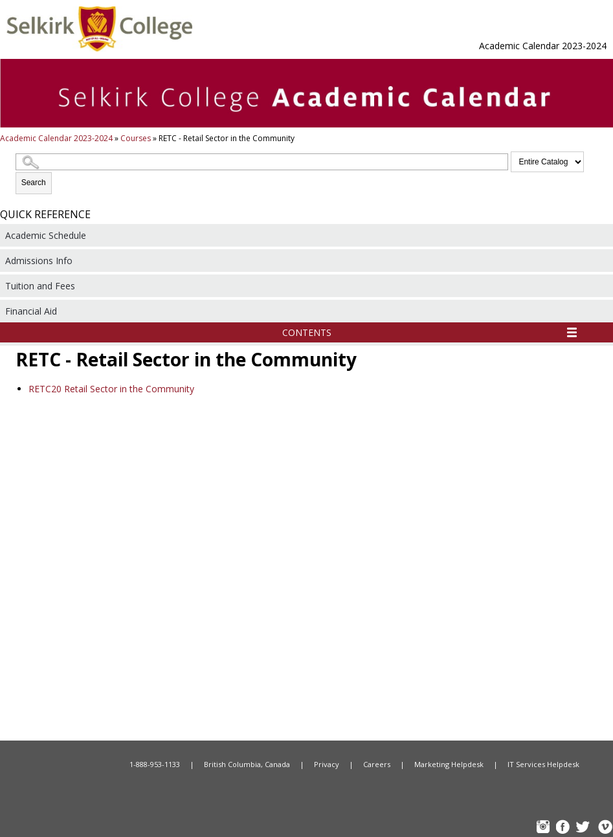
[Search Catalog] (262, 161)
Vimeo (604, 828)
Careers (376, 764)
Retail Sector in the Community (111, 389)
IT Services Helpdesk (543, 764)
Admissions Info (38, 260)
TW (584, 828)
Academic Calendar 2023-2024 (56, 138)
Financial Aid (31, 311)
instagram (544, 828)
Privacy (326, 764)
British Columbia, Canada (247, 764)
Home (52, 764)
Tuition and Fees (40, 286)
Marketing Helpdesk (449, 764)
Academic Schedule (45, 235)
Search (33, 182)
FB (564, 828)
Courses (135, 138)
